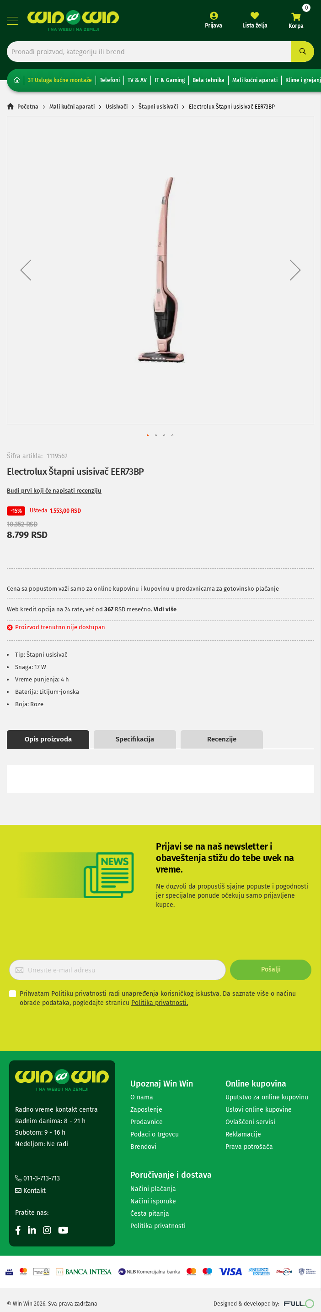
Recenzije (221, 739)
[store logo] (73, 20)
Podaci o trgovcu (154, 1134)
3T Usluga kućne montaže (60, 80)
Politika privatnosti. (159, 1003)
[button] (25, 270)
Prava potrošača (249, 1147)
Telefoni (110, 80)
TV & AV (137, 80)
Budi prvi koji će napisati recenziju (54, 490)
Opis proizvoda (48, 739)
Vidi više (165, 609)
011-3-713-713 (37, 1178)
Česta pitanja (149, 1214)
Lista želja (255, 25)
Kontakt (30, 1191)
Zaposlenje (146, 1110)
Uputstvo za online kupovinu (266, 1097)
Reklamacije (243, 1134)
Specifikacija (135, 739)
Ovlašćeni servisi (250, 1122)
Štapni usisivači (158, 107)
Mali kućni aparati (255, 80)
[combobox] (160, 51)
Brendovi (143, 1147)
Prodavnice (146, 1122)
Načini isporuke (153, 1201)
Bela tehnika (209, 80)
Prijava (213, 25)
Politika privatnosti (158, 1226)
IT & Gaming (170, 80)
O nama (141, 1097)
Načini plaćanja (153, 1189)
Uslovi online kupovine (258, 1110)
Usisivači (117, 107)
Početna (27, 107)
